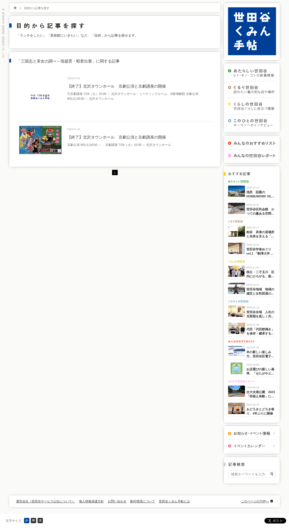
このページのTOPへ (255, 501)
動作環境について (142, 501)
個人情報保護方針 (91, 501)
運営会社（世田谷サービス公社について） (45, 501)
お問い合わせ (117, 501)
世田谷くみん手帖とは (174, 501)
